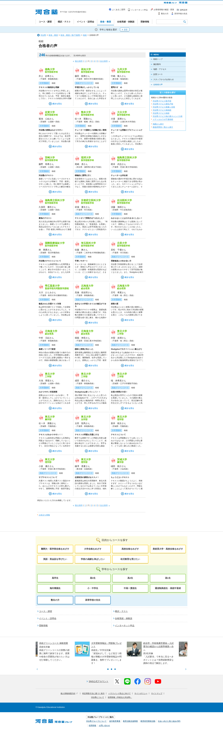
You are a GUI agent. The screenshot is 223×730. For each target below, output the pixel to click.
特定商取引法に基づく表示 (93, 693)
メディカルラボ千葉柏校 (163, 119)
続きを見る (57, 104)
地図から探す (158, 124)
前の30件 (79, 61)
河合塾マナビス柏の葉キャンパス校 (167, 116)
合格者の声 (158, 84)
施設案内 (157, 64)
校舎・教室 (53, 35)
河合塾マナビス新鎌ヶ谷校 (164, 107)
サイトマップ (156, 693)
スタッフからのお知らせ (163, 79)
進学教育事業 (114, 721)
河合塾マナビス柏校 (161, 113)
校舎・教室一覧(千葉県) (70, 35)
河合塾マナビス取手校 (162, 101)
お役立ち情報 (44, 515)
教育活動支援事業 (130, 721)
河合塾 (43, 35)
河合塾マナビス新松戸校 (163, 104)
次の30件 (104, 61)
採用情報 (92, 725)
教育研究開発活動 (147, 721)
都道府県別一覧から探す (163, 127)
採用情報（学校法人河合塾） (120, 697)
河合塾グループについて (96, 721)
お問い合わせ (104, 725)
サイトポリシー (140, 693)
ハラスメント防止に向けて (119, 693)
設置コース (158, 74)
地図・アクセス (159, 69)
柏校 (85, 35)
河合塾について (97, 697)
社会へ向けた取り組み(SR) (169, 721)
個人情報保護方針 (69, 693)
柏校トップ (158, 59)
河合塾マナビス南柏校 (162, 110)
